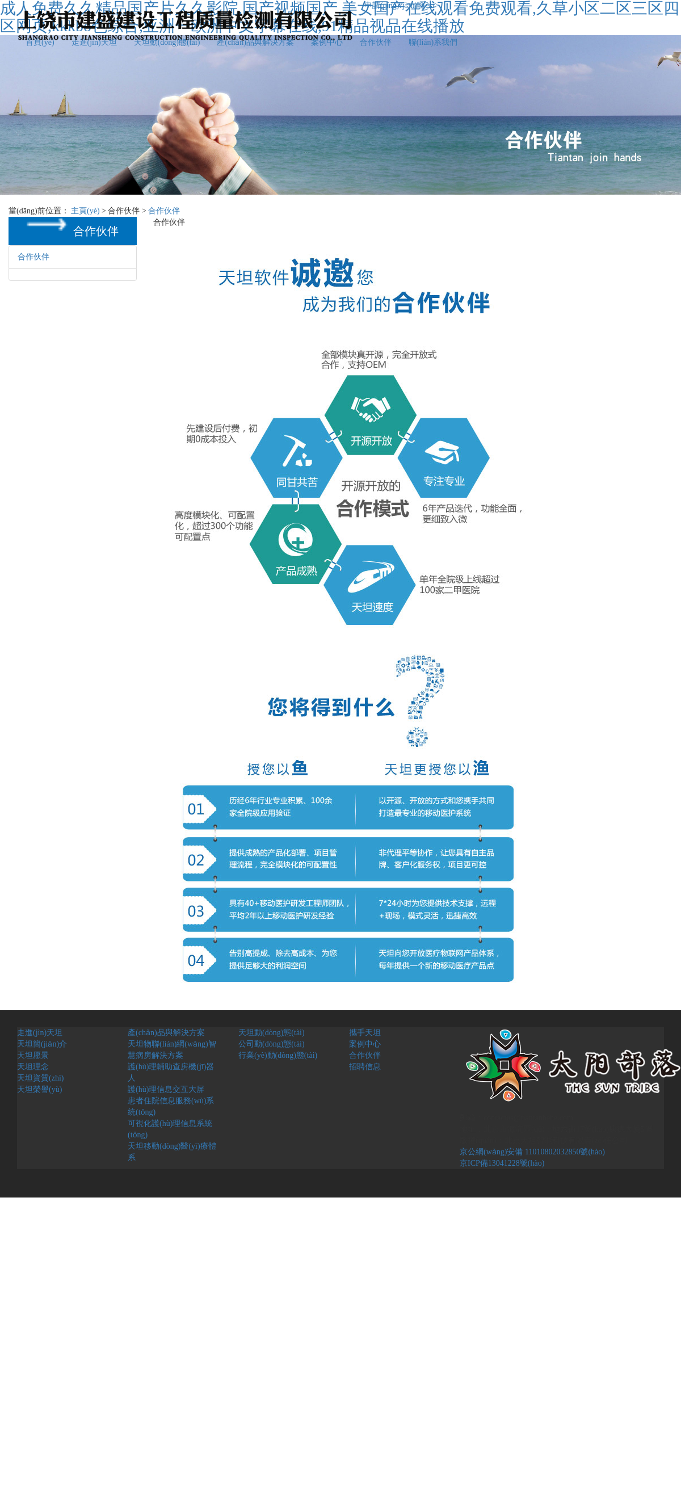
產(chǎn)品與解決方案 (255, 42)
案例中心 (327, 42)
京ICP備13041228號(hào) (502, 1163)
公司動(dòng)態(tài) (271, 1044)
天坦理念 (33, 1066)
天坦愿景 (33, 1055)
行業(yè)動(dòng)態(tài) (277, 1055)
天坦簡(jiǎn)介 (42, 1044)
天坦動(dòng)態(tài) (167, 42)
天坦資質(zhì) (40, 1078)
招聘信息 (365, 1066)
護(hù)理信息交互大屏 (166, 1089)
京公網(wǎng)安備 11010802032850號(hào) (532, 1152)
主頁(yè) (85, 211)
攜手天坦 (365, 1032)
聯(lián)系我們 (433, 42)
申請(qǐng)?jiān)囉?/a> (401, 5)
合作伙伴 (376, 42)
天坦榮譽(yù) (39, 1089)
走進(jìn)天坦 (94, 42)
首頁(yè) (40, 42)
